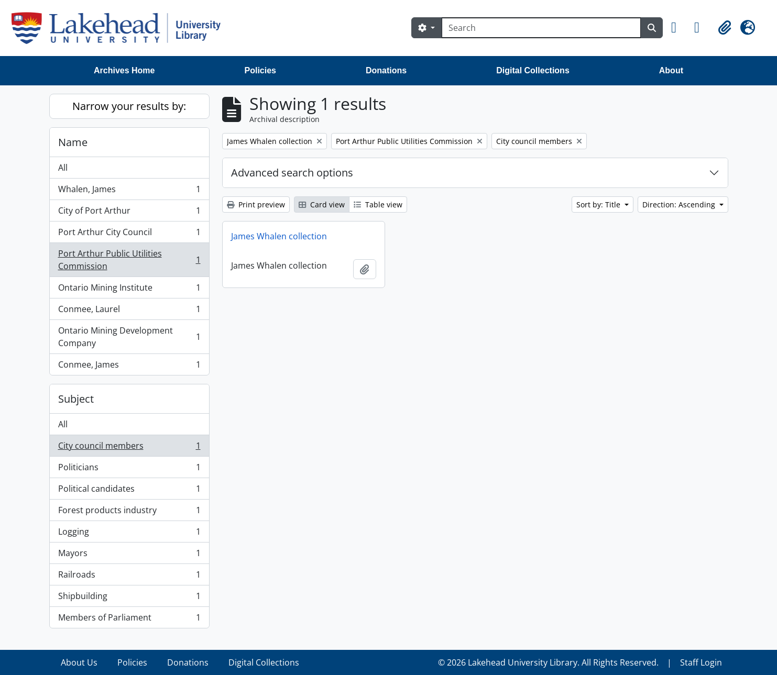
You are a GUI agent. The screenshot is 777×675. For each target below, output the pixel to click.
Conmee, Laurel (129, 311)
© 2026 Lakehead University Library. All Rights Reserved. (548, 662)
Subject (76, 399)
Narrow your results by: (129, 106)
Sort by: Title (599, 204)
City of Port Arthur (129, 213)
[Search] (541, 27)
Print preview (256, 204)
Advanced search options (292, 172)
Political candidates (129, 491)
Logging (129, 534)
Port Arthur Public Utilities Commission (129, 260)
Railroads (129, 576)
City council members (129, 448)
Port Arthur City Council (129, 234)
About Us (79, 662)
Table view (378, 204)
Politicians (129, 469)
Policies (260, 70)
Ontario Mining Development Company (129, 337)
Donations (386, 70)
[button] (678, 27)
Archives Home (124, 70)
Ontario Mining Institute (129, 289)
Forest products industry (129, 512)
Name (72, 142)
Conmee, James (129, 366)
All (63, 167)
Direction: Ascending (679, 204)
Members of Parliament (129, 619)
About (671, 70)
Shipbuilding (129, 598)
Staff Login (701, 662)
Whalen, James (129, 191)
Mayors (129, 555)
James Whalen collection (279, 236)
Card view (322, 204)
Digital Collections (533, 70)
